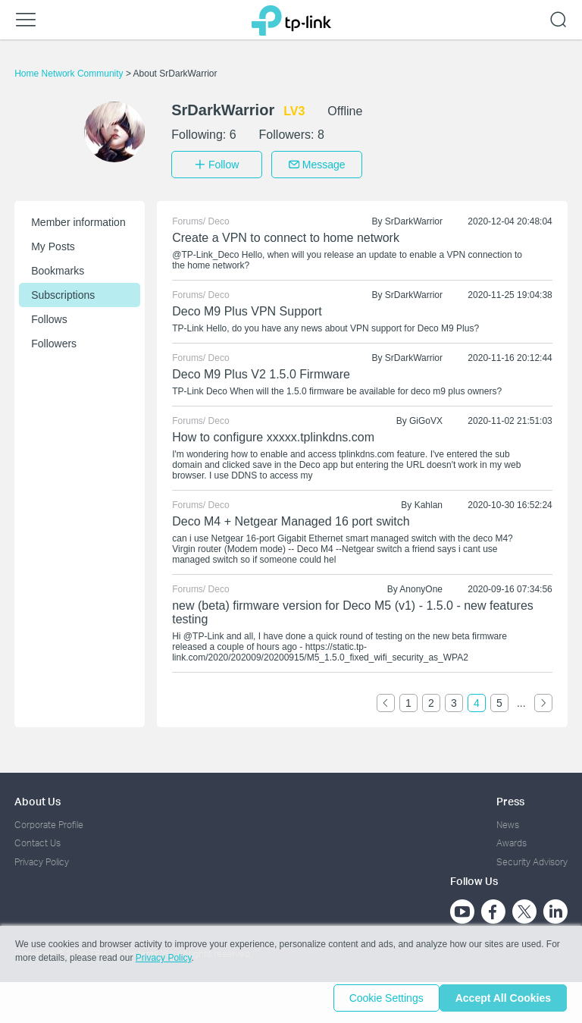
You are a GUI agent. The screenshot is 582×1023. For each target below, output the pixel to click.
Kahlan (429, 500)
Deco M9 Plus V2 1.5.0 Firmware (261, 369)
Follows (49, 315)
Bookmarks (57, 266)
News (507, 820)
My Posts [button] (53, 242)
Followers (54, 339)
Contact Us (37, 838)
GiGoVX (426, 416)
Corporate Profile (48, 820)
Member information (78, 218)
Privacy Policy (41, 857)
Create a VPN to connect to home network (285, 233)
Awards (511, 838)
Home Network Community (70, 73)
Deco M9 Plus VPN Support (246, 306)
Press (510, 796)
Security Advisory (532, 857)
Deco (219, 217)
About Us (37, 796)
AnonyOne (421, 584)
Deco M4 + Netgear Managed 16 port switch (291, 516)
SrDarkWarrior (414, 217)
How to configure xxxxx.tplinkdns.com (273, 432)
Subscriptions (63, 290)
